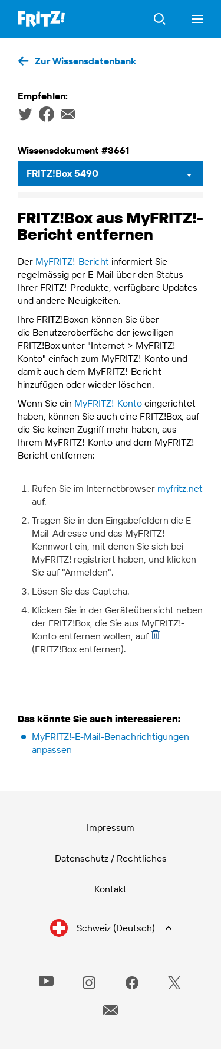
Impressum (110, 827)
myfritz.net (180, 488)
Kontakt (110, 889)
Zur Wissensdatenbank (85, 61)
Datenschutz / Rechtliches (111, 858)
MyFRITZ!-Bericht (72, 261)
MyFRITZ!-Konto (108, 403)
